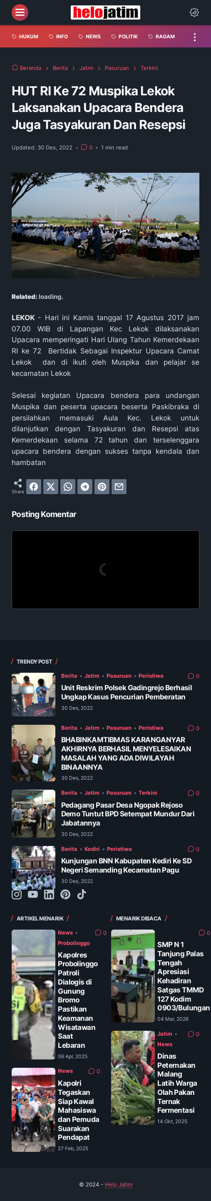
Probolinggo (74, 943)
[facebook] (33, 486)
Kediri (92, 848)
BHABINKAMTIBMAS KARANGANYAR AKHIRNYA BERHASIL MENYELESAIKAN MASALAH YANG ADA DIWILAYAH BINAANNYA (126, 753)
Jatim (91, 675)
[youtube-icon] (33, 895)
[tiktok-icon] (82, 895)
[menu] (20, 12)
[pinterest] (101, 486)
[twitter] (50, 486)
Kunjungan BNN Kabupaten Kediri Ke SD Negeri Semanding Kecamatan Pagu (126, 865)
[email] (119, 486)
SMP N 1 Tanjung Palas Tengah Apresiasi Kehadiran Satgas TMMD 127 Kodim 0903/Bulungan (183, 976)
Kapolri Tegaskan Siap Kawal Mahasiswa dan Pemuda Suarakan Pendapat (78, 1110)
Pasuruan (119, 675)
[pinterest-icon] (65, 895)
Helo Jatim (118, 1184)
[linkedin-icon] (49, 895)
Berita (69, 675)
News (65, 932)
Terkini (148, 792)
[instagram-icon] (17, 895)
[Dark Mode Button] (194, 12)
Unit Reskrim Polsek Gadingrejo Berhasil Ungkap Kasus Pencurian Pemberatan (126, 692)
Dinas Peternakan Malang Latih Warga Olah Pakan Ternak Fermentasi (177, 1083)
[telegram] (84, 486)
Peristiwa (151, 675)
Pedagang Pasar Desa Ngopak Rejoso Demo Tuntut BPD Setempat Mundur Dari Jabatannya (127, 814)
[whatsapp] (67, 486)
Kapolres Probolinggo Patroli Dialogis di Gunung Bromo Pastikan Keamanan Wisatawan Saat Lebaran (77, 1000)
